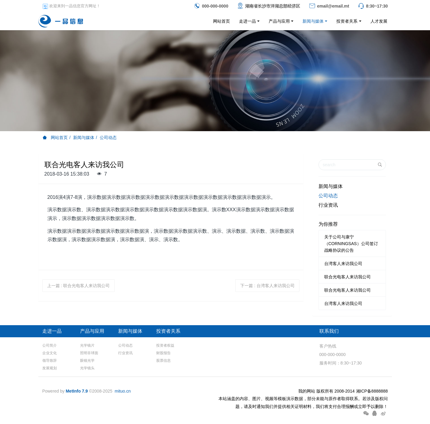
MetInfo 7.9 (77, 391)
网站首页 (221, 21)
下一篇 (267, 285)
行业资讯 (328, 205)
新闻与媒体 (83, 137)
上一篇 (78, 285)
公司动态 (108, 137)
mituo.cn (123, 391)
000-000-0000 (332, 354)
